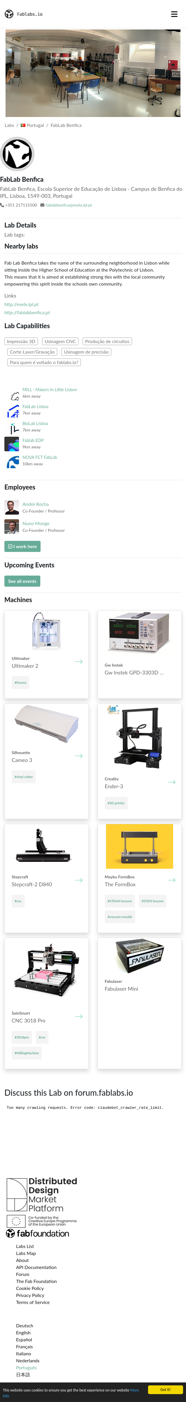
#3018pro (22, 1037)
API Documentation (36, 1267)
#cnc (18, 901)
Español (24, 1339)
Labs (9, 125)
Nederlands (27, 1360)
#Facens (20, 682)
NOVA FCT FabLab (39, 457)
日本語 (23, 1374)
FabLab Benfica (66, 125)
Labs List (25, 1246)
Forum (22, 1274)
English (23, 1332)
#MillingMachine (27, 1053)
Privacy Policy (30, 1295)
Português (26, 1367)
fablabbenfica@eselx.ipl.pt (69, 204)
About (22, 1260)
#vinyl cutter (24, 777)
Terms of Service (33, 1302)
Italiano (23, 1353)
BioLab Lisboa (35, 423)
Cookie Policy (30, 1288)
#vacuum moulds (120, 917)
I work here (22, 546)
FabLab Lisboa (35, 406)
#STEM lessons (153, 901)
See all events (22, 581)
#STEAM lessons (120, 901)
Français (24, 1346)
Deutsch (24, 1325)
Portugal (32, 125)
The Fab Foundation (36, 1281)
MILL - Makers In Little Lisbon (49, 389)
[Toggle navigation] (174, 14)
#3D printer (116, 803)
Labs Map (26, 1253)
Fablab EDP (33, 440)
